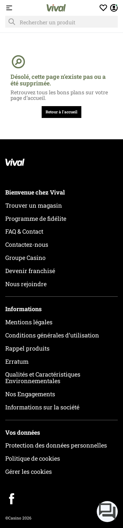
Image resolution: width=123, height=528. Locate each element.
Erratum (17, 361)
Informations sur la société (42, 407)
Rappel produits (27, 348)
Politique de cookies (32, 458)
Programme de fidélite (35, 218)
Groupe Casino (25, 258)
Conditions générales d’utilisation (52, 335)
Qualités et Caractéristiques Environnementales (42, 377)
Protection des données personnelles (56, 445)
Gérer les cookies (28, 471)
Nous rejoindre (26, 284)
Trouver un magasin (33, 205)
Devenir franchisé (30, 271)
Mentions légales (28, 322)
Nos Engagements (30, 394)
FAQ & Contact (24, 231)
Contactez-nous (26, 244)
